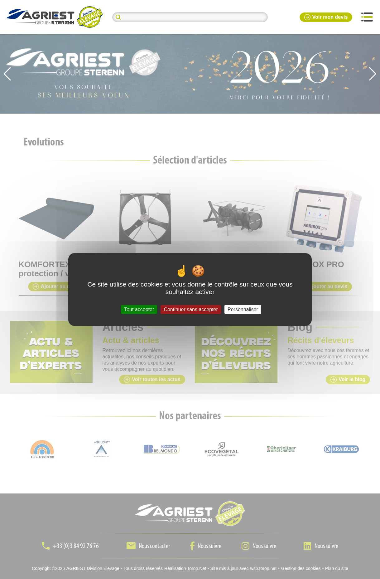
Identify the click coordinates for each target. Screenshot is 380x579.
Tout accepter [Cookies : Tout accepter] (139, 309)
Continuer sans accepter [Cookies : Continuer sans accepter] (191, 309)
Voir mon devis (326, 17)
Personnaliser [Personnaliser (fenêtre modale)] (243, 309)
